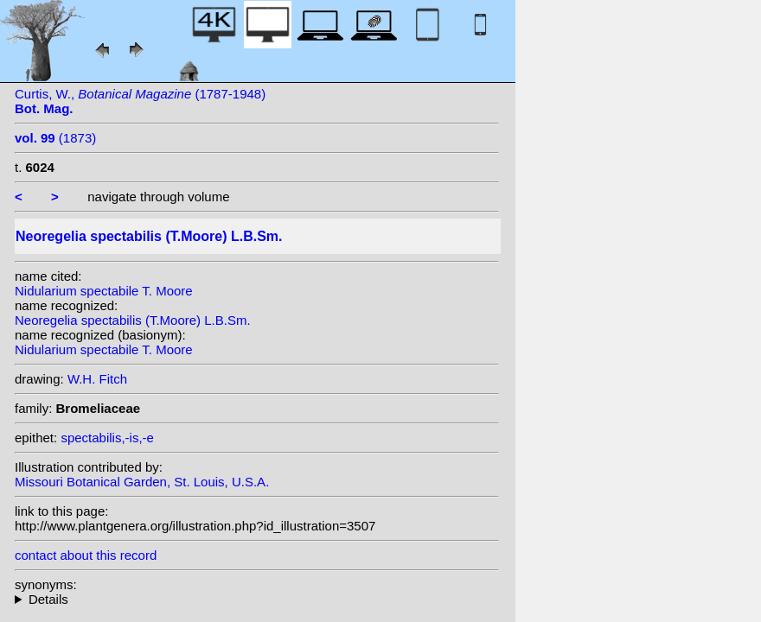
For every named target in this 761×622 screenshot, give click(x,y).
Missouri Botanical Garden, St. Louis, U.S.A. (142, 481)
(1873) (55, 137)
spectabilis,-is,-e (107, 437)
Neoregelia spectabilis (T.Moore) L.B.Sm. (133, 320)
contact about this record (86, 555)
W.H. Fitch (97, 378)
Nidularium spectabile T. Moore (104, 290)
